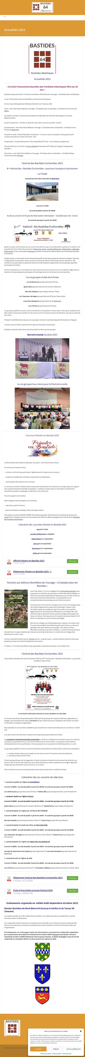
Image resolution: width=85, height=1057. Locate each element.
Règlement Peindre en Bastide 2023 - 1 (32, 571)
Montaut (31, 251)
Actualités (13, 34)
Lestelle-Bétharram (54, 249)
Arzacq (20, 155)
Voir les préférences (73, 1049)
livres (6, 517)
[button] (81, 1031)
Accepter (38, 1049)
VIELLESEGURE (42, 825)
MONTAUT (55, 179)
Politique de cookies (46, 1053)
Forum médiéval (32, 146)
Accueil (6, 34)
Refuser (56, 1049)
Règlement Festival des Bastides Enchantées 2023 (38, 877)
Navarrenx (15, 130)
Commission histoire (68, 591)
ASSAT (31, 796)
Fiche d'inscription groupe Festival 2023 (33, 890)
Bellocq (36, 553)
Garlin (6, 111)
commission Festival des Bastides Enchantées (22, 739)
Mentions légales (56, 1053)
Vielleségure (66, 249)
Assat (44, 249)
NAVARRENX (34, 782)
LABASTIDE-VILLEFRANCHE (39, 842)
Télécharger (72, 561)
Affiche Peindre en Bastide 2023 (28, 560)
